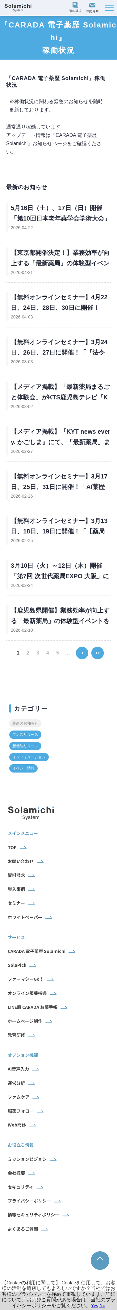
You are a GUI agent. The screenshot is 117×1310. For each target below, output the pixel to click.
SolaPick (17, 965)
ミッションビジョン (27, 1159)
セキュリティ (20, 1187)
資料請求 (76, 7)
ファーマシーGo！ (26, 979)
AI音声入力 (18, 1069)
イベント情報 (23, 768)
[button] (109, 8)
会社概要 (16, 1173)
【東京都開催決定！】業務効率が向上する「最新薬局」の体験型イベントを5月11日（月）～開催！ (60, 263)
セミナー (16, 903)
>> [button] (97, 649)
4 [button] (47, 653)
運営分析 (16, 1083)
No (102, 1305)
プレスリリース (25, 734)
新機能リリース (25, 746)
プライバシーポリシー (29, 1201)
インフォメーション (29, 757)
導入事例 (16, 889)
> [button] (82, 649)
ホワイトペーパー (25, 917)
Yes (94, 1305)
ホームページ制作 (25, 1021)
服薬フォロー (21, 1111)
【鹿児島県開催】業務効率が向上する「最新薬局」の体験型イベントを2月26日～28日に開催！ (60, 621)
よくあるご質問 (23, 1229)
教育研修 (16, 1035)
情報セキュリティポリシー (33, 1214)
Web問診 (17, 1125)
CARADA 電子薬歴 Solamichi (36, 951)
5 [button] (57, 653)
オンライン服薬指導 (27, 993)
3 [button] (37, 653)
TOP (12, 847)
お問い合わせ (93, 8)
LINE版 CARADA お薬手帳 (32, 1007)
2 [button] (28, 653)
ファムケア (18, 1097)
